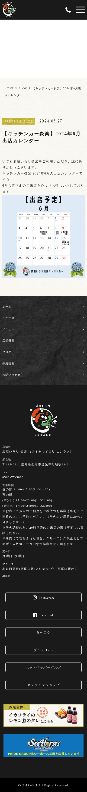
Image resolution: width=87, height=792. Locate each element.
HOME (9, 88)
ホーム (7, 306)
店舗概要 (8, 340)
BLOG (23, 88)
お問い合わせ (11, 375)
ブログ (7, 352)
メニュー (8, 329)
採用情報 (8, 363)
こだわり (8, 318)
